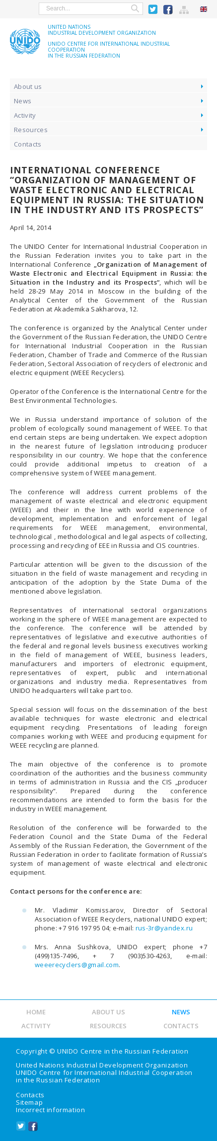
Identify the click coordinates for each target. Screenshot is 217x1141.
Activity (25, 115)
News (22, 100)
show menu (14, 8)
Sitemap (184, 9)
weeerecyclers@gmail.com (77, 964)
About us (28, 86)
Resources (31, 129)
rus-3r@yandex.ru (164, 927)
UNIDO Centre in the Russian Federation (122, 1051)
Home (36, 1011)
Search (135, 8)
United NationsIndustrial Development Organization (102, 29)
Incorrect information (50, 1109)
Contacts (28, 144)
